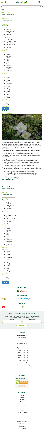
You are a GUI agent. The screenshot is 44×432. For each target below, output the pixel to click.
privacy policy (31, 317)
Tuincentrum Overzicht (22, 425)
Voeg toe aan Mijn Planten (9, 113)
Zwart (8, 97)
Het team (22, 401)
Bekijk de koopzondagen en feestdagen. (22, 365)
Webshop (22, 397)
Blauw (8, 79)
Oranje (8, 90)
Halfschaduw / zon (11, 41)
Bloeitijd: (4, 52)
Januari (8, 54)
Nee (7, 104)
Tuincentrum (10, 416)
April (7, 59)
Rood (7, 93)
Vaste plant (9, 34)
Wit (7, 96)
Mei (7, 61)
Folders (22, 399)
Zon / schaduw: (6, 37)
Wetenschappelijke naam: (8, 14)
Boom (8, 28)
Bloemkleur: (5, 75)
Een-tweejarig (10, 31)
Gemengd (9, 83)
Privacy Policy (22, 426)
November (9, 70)
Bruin (8, 80)
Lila (7, 88)
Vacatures (22, 410)
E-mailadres (32, 319)
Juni (7, 62)
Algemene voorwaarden (22, 412)
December (9, 72)
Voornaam (12, 319)
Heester (8, 32)
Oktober (8, 68)
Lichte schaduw (10, 44)
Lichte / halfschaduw (11, 43)
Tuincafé (22, 408)
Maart (8, 57)
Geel (7, 82)
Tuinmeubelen (33, 416)
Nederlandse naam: (7, 20)
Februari (8, 56)
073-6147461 (22, 342)
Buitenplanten (28, 416)
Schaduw (8, 47)
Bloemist (14, 416)
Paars (8, 91)
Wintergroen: (5, 101)
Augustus (9, 65)
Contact (22, 395)
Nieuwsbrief (22, 406)
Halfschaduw (9, 39)
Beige (8, 77)
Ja (7, 103)
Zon (7, 49)
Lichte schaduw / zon (12, 46)
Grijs (7, 85)
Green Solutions (22, 423)
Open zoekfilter (6, 13)
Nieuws (22, 403)
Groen (8, 86)
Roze (7, 94)
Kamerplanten (18, 416)
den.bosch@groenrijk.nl (22, 343)
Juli (7, 64)
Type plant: (5, 25)
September (9, 67)
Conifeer (8, 29)
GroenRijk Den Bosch (22, 335)
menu (2, 2)
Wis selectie (5, 18)
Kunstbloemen (23, 416)
